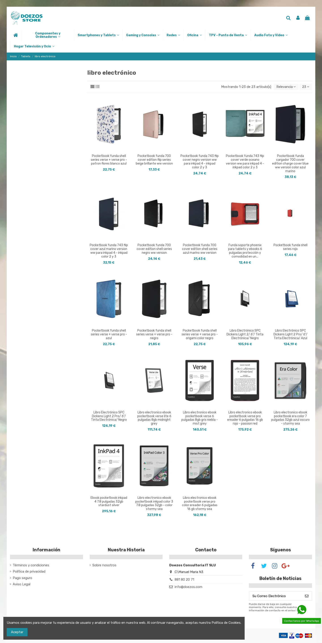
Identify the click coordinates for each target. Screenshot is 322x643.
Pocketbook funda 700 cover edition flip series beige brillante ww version (154, 159)
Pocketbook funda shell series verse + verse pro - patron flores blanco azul (109, 159)
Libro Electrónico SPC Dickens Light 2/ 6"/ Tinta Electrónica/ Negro (245, 334)
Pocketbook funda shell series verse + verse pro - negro (154, 334)
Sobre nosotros (104, 565)
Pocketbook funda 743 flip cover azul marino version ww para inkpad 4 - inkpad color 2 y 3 (109, 250)
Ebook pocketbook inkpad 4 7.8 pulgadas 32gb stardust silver (109, 501)
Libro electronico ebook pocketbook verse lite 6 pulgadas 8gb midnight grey (154, 417)
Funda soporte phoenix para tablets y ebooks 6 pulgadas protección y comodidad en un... (245, 250)
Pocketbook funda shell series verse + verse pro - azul (109, 334)
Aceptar (17, 632)
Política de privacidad (29, 571)
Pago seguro (22, 578)
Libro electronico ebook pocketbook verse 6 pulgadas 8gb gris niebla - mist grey (199, 417)
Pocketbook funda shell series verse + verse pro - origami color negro (200, 334)
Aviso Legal (21, 584)
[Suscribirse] (307, 596)
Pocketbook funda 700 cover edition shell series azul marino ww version (199, 249)
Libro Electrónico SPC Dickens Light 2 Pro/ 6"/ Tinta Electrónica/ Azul (290, 334)
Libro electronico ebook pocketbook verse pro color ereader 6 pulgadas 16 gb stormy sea (199, 503)
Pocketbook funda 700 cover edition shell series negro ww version (154, 249)
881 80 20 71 (184, 579)
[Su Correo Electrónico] (275, 596)
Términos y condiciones (31, 565)
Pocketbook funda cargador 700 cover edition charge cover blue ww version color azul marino (290, 163)
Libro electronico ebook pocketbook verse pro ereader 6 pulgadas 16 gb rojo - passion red (245, 417)
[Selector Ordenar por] (286, 87)
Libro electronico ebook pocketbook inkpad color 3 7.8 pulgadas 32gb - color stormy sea (154, 503)
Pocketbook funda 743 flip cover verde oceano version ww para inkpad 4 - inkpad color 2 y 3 (245, 161)
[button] (47, 35)
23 (305, 87)
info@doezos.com (188, 587)
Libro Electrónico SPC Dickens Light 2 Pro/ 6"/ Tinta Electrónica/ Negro (109, 416)
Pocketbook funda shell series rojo (290, 247)
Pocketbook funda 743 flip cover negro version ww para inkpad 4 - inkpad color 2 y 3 (199, 161)
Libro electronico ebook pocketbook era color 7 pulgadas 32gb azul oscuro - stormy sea (290, 417)
